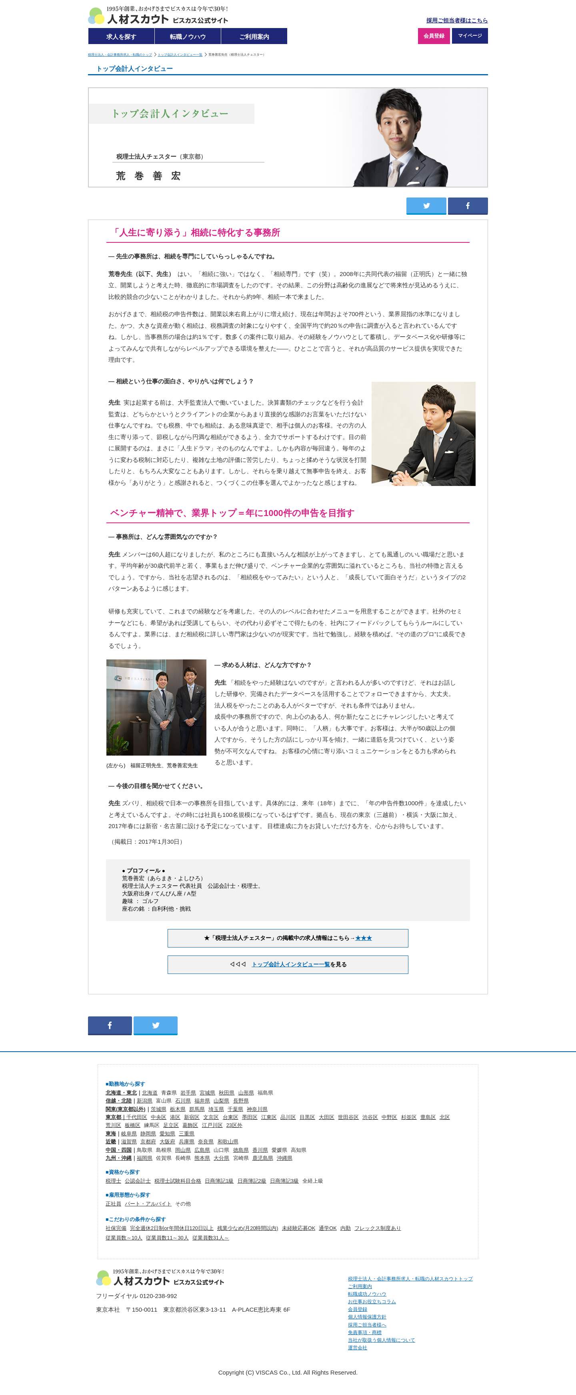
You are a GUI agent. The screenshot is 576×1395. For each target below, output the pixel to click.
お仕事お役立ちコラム (372, 1301)
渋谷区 (370, 1117)
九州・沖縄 (119, 1158)
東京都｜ (116, 1117)
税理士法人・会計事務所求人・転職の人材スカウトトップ (410, 1279)
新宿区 (192, 1117)
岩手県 (188, 1093)
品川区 (288, 1117)
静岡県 (148, 1134)
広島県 (202, 1150)
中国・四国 (119, 1150)
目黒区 (307, 1117)
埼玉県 (216, 1109)
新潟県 (144, 1101)
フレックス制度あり (377, 1228)
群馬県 (197, 1109)
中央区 (158, 1117)
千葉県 (235, 1109)
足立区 (171, 1125)
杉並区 (409, 1117)
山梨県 (221, 1101)
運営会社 (357, 1348)
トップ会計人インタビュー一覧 (180, 54)
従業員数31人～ (210, 1238)
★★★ (363, 938)
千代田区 (136, 1117)
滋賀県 (129, 1142)
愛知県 (167, 1134)
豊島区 (428, 1117)
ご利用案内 (254, 36)
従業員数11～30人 (167, 1238)
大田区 (326, 1117)
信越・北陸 (119, 1101)
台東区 (230, 1117)
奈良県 (206, 1142)
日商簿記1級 (219, 1181)
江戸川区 (212, 1125)
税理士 (113, 1181)
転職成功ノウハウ (367, 1294)
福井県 (202, 1101)
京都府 (148, 1142)
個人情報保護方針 (367, 1317)
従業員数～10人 (124, 1238)
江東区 (269, 1117)
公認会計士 (138, 1181)
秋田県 (226, 1093)
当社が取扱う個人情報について (381, 1340)
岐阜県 (129, 1134)
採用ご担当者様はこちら (457, 21)
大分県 (221, 1158)
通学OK (327, 1228)
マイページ (470, 35)
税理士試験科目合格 (177, 1181)
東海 (111, 1134)
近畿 (111, 1142)
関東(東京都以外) (126, 1109)
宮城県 (207, 1093)
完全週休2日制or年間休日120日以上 (172, 1228)
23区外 (234, 1125)
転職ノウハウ (188, 36)
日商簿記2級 (252, 1181)
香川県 (260, 1150)
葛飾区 (190, 1125)
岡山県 (183, 1150)
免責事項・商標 (365, 1332)
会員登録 (434, 36)
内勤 (345, 1228)
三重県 (186, 1134)
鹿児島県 (262, 1158)
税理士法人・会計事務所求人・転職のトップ (120, 54)
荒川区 (113, 1125)
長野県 (241, 1101)
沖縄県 (284, 1158)
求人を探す (121, 36)
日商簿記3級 (284, 1181)
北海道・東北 (121, 1093)
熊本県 (202, 1158)
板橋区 (132, 1125)
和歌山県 (228, 1142)
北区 (445, 1117)
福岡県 (144, 1158)
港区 (175, 1117)
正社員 (113, 1204)
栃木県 (178, 1109)
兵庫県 (186, 1142)
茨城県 (158, 1109)
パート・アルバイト (148, 1204)
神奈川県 (257, 1109)
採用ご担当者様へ (367, 1325)
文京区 (211, 1117)
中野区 (389, 1117)
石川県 (183, 1101)
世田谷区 (348, 1117)
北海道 (150, 1093)
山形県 (246, 1093)
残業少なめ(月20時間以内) (247, 1228)
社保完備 (116, 1228)
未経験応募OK (298, 1228)
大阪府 (167, 1142)
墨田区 (250, 1117)
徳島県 (241, 1150)
